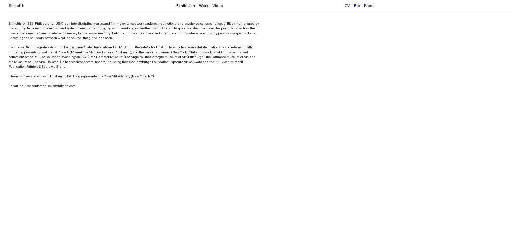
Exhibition (185, 5)
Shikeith (16, 5)
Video (217, 5)
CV (347, 5)
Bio (357, 5)
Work (203, 5)
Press (369, 5)
